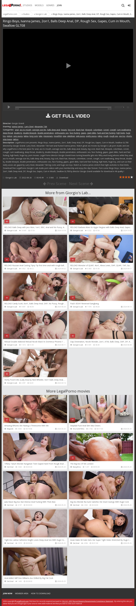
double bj (18, 133)
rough (105, 136)
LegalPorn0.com (22, 601)
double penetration (45, 133)
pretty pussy (91, 136)
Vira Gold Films (78, 429)
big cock (71, 129)
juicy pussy (18, 136)
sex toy (122, 136)
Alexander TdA (41, 126)
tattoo (15, 139)
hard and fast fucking (106, 133)
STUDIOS (27, 5)
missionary (48, 136)
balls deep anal (53, 129)
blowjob (88, 129)
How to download (40, 593)
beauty (64, 129)
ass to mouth (25, 129)
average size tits (39, 129)
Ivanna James (17, 126)
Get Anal (10, 467)
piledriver (71, 136)
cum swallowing (124, 129)
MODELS (39, 5)
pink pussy (80, 136)
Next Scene (81, 183)
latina (26, 136)
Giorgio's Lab (11, 177)
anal (17, 129)
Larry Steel (28, 126)
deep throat (8, 133)
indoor (9, 136)
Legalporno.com (12, 5)
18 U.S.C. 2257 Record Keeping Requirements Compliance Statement (87, 601)
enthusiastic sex (62, 133)
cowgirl (113, 129)
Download (62, 177)
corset (106, 129)
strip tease (7, 139)
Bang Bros (77, 467)
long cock (33, 136)
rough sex (113, 136)
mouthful (58, 136)
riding (100, 136)
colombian (97, 129)
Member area (21, 593)
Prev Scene (54, 183)
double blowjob (29, 133)
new (64, 136)
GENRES (50, 5)
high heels (120, 133)
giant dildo (91, 133)
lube (40, 136)
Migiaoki (10, 429)
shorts (129, 136)
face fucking (75, 133)
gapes (83, 133)
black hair (80, 129)
